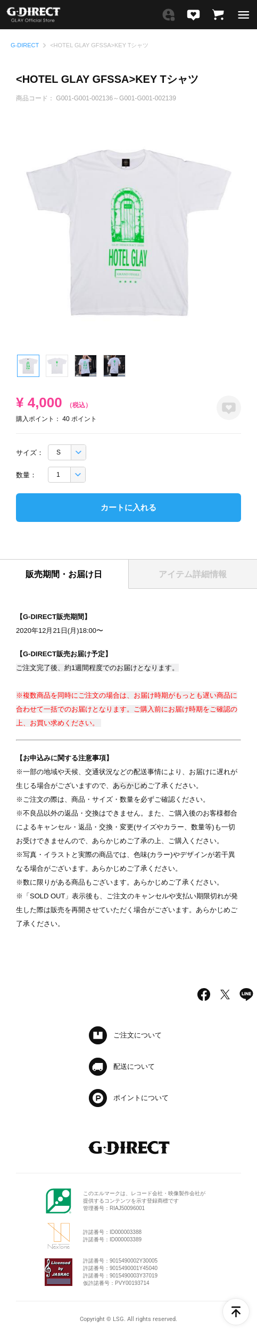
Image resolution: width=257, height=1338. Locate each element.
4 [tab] (114, 366)
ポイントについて (141, 1098)
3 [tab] (85, 366)
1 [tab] (28, 366)
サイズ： (30, 453)
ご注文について (137, 1035)
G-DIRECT (25, 45)
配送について (134, 1066)
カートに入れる (128, 507)
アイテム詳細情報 (193, 574)
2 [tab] (57, 366)
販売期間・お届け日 (64, 574)
